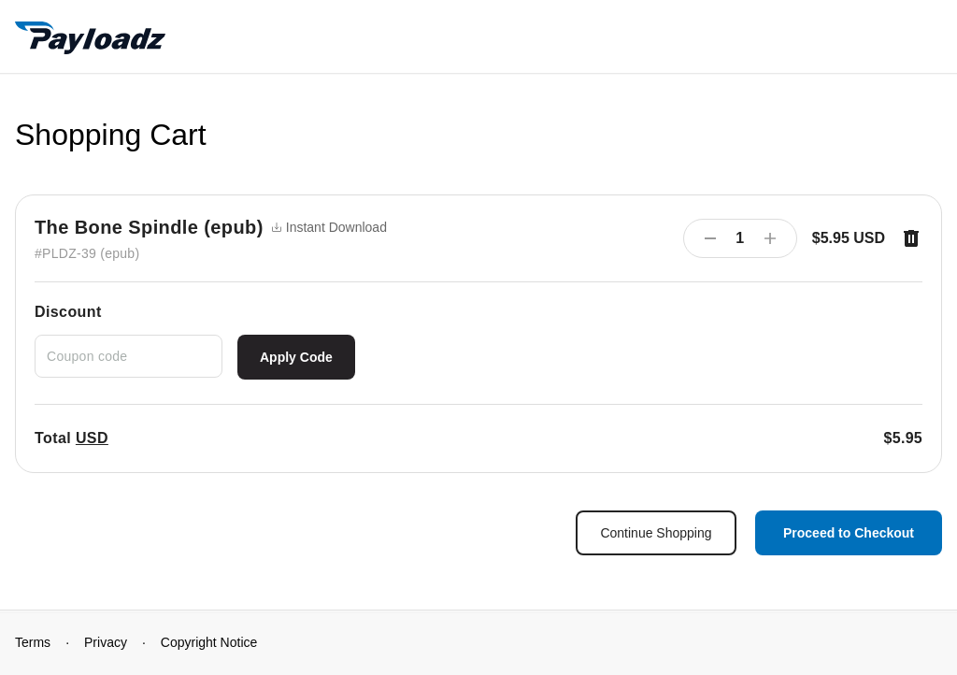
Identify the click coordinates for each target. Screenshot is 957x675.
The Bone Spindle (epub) (149, 227)
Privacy (105, 642)
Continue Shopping (655, 532)
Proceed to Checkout (848, 532)
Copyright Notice (209, 642)
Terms (32, 642)
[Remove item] (911, 238)
